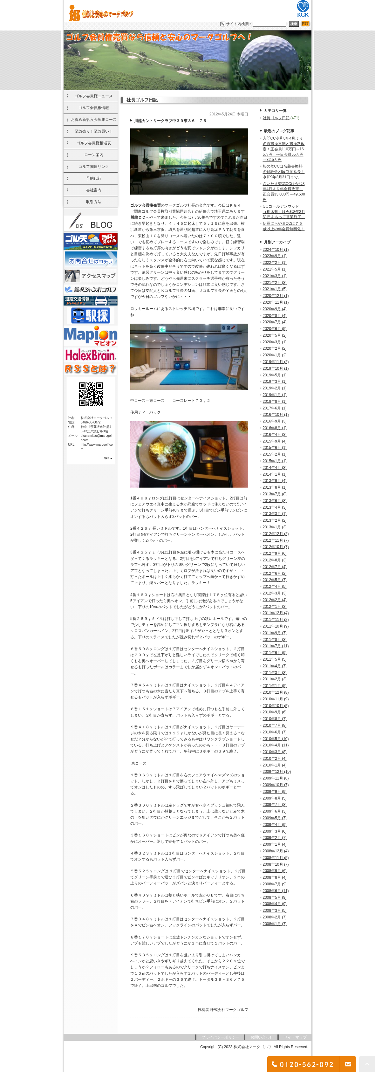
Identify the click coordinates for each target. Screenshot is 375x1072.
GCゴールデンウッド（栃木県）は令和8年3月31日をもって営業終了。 (284, 211)
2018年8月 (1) (275, 401)
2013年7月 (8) (275, 494)
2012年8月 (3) (275, 560)
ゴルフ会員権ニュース (94, 96)
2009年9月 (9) (275, 791)
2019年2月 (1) (275, 388)
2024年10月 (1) (276, 249)
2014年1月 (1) (275, 474)
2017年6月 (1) (275, 408)
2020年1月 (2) (275, 355)
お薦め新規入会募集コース (94, 119)
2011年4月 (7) (275, 666)
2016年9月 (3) (275, 421)
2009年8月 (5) (275, 798)
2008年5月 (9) (275, 897)
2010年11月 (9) (276, 699)
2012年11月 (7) (276, 540)
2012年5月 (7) (275, 580)
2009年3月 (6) (275, 831)
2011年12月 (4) (276, 613)
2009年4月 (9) (275, 824)
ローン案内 (93, 155)
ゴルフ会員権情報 (93, 108)
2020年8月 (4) (275, 315)
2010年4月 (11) (276, 745)
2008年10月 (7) (276, 864)
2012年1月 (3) (275, 606)
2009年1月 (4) (275, 844)
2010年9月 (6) (275, 712)
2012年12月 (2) (276, 534)
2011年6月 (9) (275, 652)
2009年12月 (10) (277, 771)
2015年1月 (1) (275, 461)
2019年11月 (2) (276, 362)
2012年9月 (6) (275, 553)
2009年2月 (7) (275, 837)
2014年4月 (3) (275, 467)
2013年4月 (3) (275, 507)
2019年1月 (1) (275, 395)
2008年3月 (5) (275, 910)
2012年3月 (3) (275, 593)
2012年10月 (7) (276, 547)
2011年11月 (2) (276, 619)
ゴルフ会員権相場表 (94, 143)
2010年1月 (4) (275, 765)
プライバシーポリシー (220, 1037)
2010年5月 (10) (276, 739)
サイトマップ (295, 1037)
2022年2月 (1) (275, 262)
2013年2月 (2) (275, 520)
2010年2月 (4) (275, 758)
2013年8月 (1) (275, 487)
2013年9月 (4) (275, 480)
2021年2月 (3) (275, 282)
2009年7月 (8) (275, 804)
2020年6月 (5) (275, 328)
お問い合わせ (261, 1037)
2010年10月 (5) (276, 706)
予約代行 (93, 178)
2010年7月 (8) (275, 725)
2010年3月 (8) (275, 752)
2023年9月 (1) (275, 256)
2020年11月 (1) (276, 302)
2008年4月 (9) (275, 904)
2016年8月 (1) (275, 428)
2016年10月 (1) (276, 414)
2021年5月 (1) (275, 269)
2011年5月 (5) (275, 659)
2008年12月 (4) (276, 851)
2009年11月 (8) (276, 778)
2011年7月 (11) (276, 646)
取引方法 (93, 202)
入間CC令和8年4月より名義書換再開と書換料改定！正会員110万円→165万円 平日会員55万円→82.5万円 (284, 149)
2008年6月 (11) (276, 891)
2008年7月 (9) (275, 884)
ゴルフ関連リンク (93, 166)
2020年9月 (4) (275, 309)
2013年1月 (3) (275, 527)
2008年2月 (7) (275, 917)
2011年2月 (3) (275, 679)
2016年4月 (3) (275, 434)
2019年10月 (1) (276, 368)
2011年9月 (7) (275, 633)
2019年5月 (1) (275, 375)
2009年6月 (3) (275, 811)
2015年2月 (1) (275, 454)
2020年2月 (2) (275, 348)
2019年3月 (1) (275, 381)
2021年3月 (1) (275, 276)
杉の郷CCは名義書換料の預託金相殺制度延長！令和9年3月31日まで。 (284, 171)
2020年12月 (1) (276, 295)
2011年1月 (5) (275, 686)
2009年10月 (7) (276, 785)
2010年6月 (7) (275, 732)
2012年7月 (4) (275, 567)
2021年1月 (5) (275, 289)
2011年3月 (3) (275, 672)
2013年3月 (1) (275, 514)
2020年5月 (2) (275, 335)
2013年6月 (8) (275, 500)
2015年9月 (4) (275, 441)
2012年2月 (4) (275, 600)
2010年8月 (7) (275, 719)
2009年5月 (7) (275, 818)
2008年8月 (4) (275, 877)
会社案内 (93, 190)
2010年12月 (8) (276, 692)
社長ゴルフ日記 (276, 118)
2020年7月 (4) (275, 322)
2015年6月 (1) (275, 447)
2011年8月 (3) (275, 639)
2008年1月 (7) (275, 924)
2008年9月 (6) (275, 871)
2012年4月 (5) (275, 586)
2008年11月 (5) (276, 858)
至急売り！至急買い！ (94, 131)
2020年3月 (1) (275, 342)
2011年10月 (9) (276, 626)
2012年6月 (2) (275, 573)
